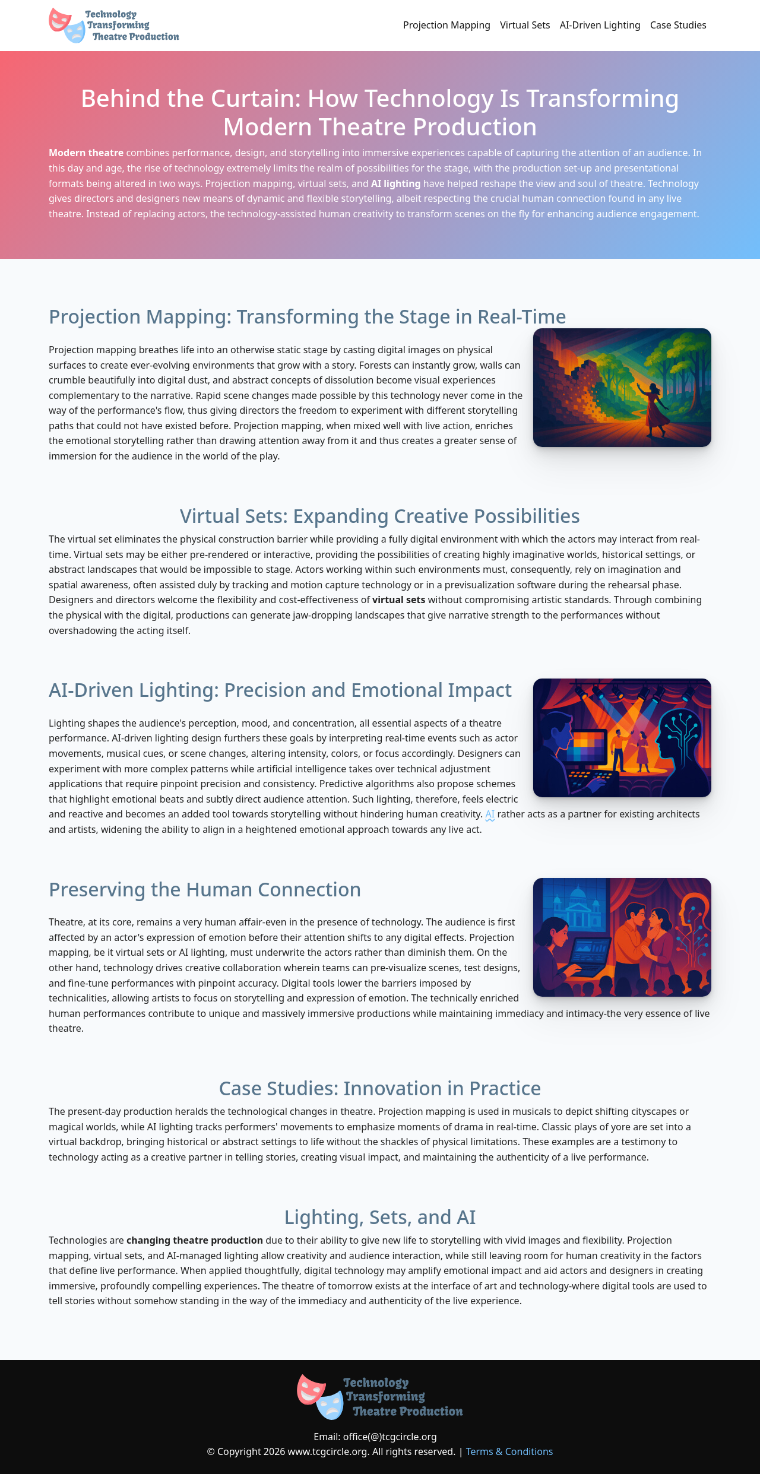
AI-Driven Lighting (600, 24)
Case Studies (678, 24)
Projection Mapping (446, 24)
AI (490, 813)
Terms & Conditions (509, 1451)
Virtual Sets (525, 24)
